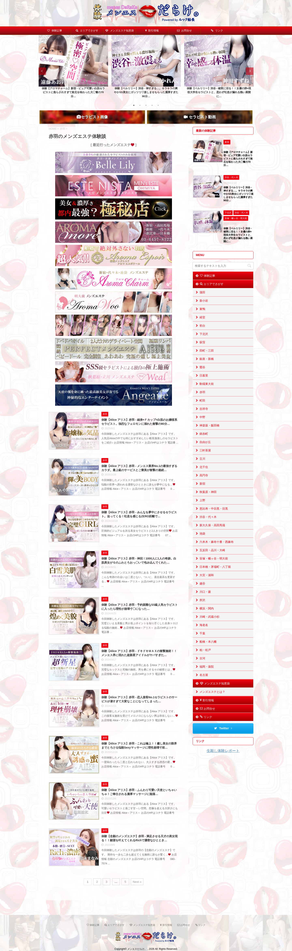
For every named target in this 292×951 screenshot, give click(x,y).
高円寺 (204, 482)
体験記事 (54, 30)
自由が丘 (205, 449)
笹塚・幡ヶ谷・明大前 (214, 565)
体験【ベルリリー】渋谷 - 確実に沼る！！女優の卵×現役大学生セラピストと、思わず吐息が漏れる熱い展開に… (219, 92)
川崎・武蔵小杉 (209, 623)
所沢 (202, 607)
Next (249, 71)
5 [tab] (158, 105)
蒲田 (202, 299)
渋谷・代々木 (208, 523)
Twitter (223, 735)
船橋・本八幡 (208, 648)
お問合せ (184, 30)
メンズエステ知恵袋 (119, 30)
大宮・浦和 (207, 582)
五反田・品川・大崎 (212, 557)
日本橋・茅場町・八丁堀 (215, 573)
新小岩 (204, 307)
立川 (202, 465)
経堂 (202, 324)
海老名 (204, 632)
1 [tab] (134, 105)
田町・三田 (207, 357)
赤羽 (202, 399)
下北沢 (204, 340)
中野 (202, 424)
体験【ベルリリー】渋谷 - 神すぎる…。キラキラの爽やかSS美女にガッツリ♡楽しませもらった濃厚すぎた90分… (146, 92)
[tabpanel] (73, 67)
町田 (202, 407)
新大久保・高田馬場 (212, 532)
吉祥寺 (204, 415)
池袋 (202, 540)
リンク (217, 30)
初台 (202, 332)
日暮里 (204, 382)
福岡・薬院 (207, 673)
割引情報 (152, 30)
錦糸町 (204, 440)
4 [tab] (152, 105)
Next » (137, 888)
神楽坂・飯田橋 (209, 432)
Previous (42, 71)
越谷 (202, 590)
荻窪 (202, 349)
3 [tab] (146, 105)
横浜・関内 (207, 615)
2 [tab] (140, 105)
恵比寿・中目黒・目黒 (214, 515)
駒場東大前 (207, 390)
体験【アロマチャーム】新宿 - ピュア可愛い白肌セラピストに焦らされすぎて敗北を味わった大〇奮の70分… (73, 92)
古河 (202, 665)
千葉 (202, 640)
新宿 (202, 490)
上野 (202, 507)
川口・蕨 (205, 598)
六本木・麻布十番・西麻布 (217, 548)
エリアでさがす (87, 30)
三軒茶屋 (205, 457)
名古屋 (204, 681)
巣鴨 (202, 315)
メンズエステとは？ (212, 698)
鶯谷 (202, 374)
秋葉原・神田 (208, 498)
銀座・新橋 (207, 365)
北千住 (204, 474)
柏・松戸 (205, 656)
